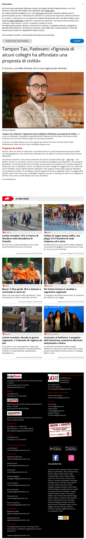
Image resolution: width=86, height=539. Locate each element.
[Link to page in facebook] (55, 457)
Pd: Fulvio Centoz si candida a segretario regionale (60, 290)
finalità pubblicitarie (16, 21)
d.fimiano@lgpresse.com (57, 415)
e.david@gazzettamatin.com (17, 472)
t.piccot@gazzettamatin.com (17, 498)
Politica (7, 233)
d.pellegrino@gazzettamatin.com (19, 478)
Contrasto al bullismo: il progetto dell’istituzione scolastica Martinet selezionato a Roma (63, 340)
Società (55, 334)
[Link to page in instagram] (71, 460)
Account (51, 401)
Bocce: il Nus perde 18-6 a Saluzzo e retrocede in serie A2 (21, 290)
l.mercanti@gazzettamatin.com (18, 450)
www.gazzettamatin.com (16, 387)
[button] (83, 4)
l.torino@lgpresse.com (56, 406)
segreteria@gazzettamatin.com (22, 431)
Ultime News (22, 198)
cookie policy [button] (49, 11)
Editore (10, 391)
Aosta (18, 253)
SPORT (48, 233)
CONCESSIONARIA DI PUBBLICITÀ (72, 375)
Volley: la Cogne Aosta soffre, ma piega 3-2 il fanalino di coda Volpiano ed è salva (62, 238)
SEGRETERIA (11, 508)
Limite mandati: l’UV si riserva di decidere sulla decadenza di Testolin (20, 238)
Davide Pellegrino (68, 253)
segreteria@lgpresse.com (62, 389)
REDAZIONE (11, 424)
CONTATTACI (11, 524)
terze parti (40, 13)
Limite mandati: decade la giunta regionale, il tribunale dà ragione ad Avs (22, 340)
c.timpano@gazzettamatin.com (18, 485)
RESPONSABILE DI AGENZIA (58, 393)
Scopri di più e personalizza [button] (17, 41)
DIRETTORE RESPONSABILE (17, 445)
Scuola (49, 334)
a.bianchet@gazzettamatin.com (18, 459)
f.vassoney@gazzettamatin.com (18, 505)
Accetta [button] (77, 41)
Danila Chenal (28, 253)
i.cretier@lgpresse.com (56, 411)
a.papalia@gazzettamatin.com (18, 492)
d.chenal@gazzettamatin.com (18, 465)
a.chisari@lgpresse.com (61, 398)
